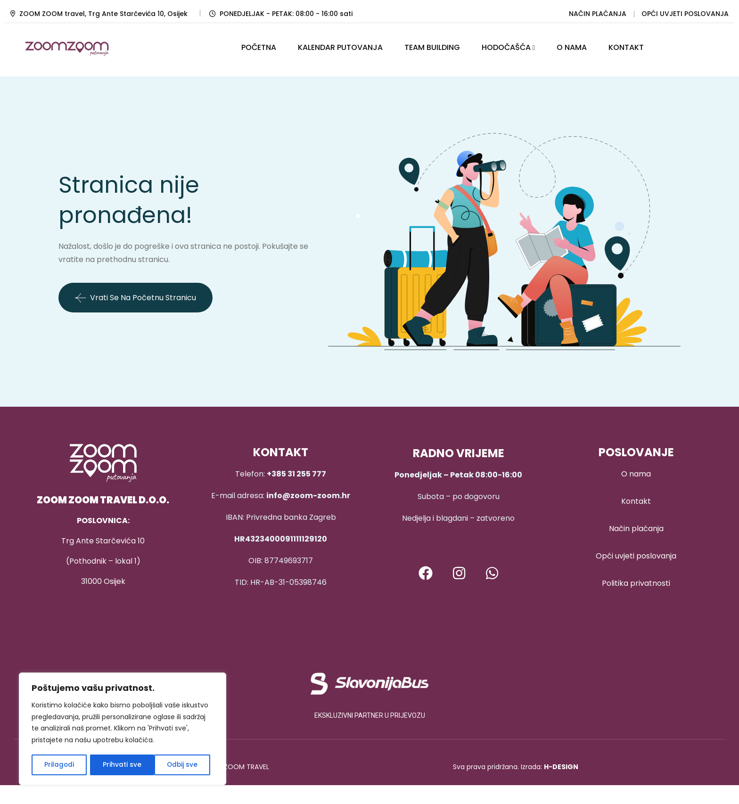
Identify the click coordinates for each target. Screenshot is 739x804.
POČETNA (258, 47)
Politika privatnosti (636, 583)
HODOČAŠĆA (506, 47)
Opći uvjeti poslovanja (636, 555)
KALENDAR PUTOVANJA (340, 47)
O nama (636, 473)
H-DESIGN (561, 766)
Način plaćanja (636, 528)
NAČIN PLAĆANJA (597, 13)
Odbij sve (118, 765)
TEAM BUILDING (432, 47)
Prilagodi (59, 765)
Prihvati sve (182, 765)
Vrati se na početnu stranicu (135, 298)
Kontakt (636, 501)
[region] (122, 729)
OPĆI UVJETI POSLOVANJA (685, 13)
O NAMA (572, 47)
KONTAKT (626, 47)
